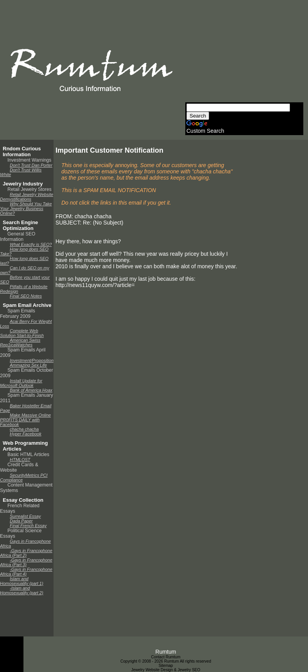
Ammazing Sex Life (28, 365)
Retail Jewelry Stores (29, 189)
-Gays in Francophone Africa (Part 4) (26, 571)
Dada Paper (21, 521)
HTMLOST (20, 459)
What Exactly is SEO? (31, 244)
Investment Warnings (29, 160)
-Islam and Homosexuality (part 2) (21, 590)
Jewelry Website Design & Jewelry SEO (166, 670)
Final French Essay (28, 525)
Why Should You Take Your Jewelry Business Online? (26, 208)
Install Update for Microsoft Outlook (21, 383)
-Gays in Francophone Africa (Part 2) (26, 553)
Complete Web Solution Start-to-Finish (22, 333)
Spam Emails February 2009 (17, 313)
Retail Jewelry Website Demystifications (26, 196)
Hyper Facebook (25, 433)
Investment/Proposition (32, 360)
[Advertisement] (243, 53)
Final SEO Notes (26, 296)
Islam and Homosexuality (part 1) (21, 581)
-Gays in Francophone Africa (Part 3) (26, 562)
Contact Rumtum (165, 657)
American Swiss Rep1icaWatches (20, 342)
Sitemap (166, 665)
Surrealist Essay (25, 516)
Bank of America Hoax (31, 390)
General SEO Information (17, 236)
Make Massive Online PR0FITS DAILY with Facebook (25, 420)
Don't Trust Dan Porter (31, 165)
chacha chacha (24, 429)
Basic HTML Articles (28, 454)
